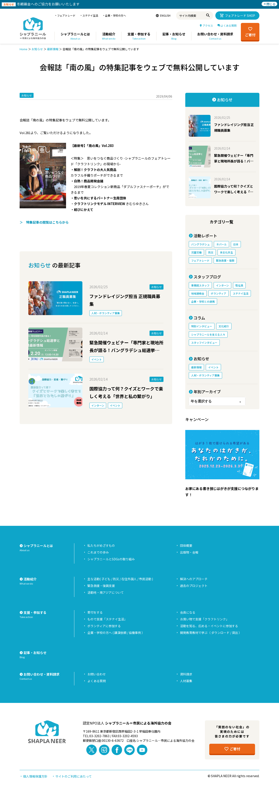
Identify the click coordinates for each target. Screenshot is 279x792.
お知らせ (37, 49)
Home (23, 49)
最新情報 (52, 49)
